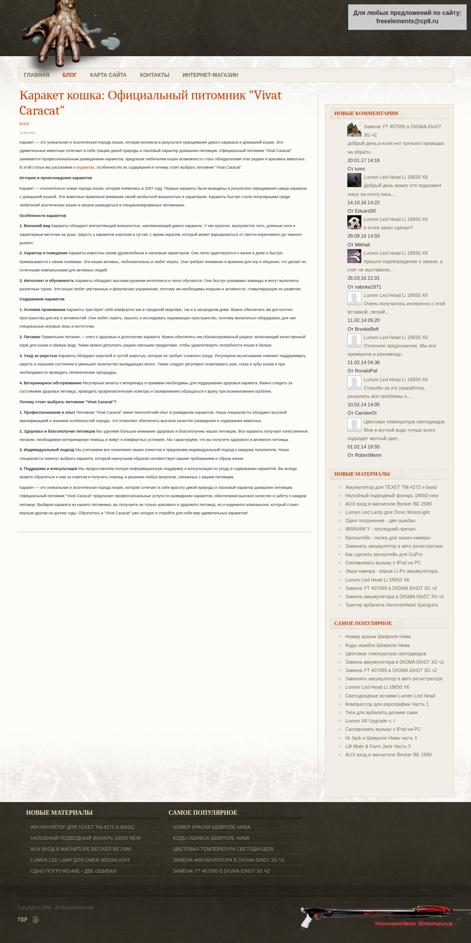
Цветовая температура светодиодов (404, 421)
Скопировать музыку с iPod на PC (383, 562)
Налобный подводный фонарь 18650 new (391, 495)
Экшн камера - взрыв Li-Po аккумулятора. (392, 571)
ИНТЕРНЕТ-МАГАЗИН (210, 75)
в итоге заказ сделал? (388, 227)
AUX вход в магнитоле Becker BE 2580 (388, 503)
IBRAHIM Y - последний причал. (381, 528)
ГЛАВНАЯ (37, 75)
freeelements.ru (87, 34)
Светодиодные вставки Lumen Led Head (390, 695)
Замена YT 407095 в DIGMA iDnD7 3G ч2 (391, 588)
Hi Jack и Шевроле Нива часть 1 (381, 738)
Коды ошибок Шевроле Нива (377, 645)
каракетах (85, 167)
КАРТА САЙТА (108, 75)
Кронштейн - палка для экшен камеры (388, 537)
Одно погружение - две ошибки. (380, 520)
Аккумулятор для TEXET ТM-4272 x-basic (391, 487)
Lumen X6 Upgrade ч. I (370, 720)
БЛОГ (70, 75)
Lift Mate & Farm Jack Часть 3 (377, 746)
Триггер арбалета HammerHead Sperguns (391, 604)
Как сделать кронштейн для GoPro (383, 554)
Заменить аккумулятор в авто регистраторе (393, 546)
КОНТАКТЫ (154, 75)
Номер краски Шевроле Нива (377, 636)
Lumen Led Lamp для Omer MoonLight (387, 512)
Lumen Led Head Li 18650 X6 (396, 177)
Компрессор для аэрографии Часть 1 (386, 704)
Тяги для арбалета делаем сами (381, 712)
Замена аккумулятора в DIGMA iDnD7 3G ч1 (394, 596)
